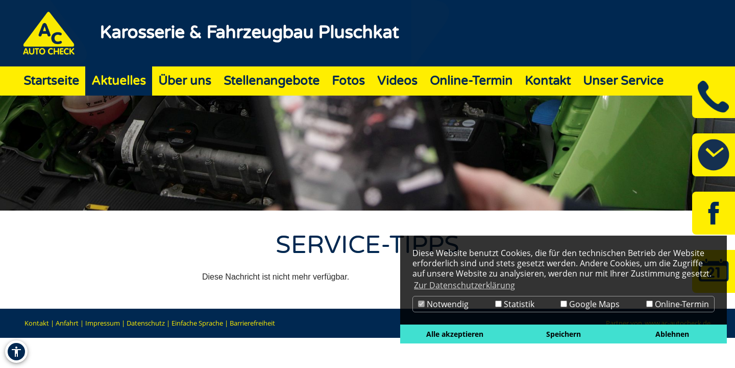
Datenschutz (146, 323)
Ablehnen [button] (672, 334)
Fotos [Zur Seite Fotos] (348, 81)
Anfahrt (67, 323)
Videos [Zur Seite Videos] (397, 81)
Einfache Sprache (197, 323)
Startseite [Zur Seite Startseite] (51, 81)
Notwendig (443, 304)
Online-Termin (677, 304)
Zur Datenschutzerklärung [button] (464, 285)
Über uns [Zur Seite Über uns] (184, 81)
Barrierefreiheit (252, 323)
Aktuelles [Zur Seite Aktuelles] (118, 81)
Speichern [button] (563, 334)
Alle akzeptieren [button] (454, 334)
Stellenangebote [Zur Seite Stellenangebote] (272, 81)
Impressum (102, 323)
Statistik (514, 304)
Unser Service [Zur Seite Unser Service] (623, 81)
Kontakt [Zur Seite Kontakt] (548, 81)
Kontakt (36, 323)
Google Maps (590, 304)
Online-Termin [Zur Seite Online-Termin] (471, 81)
